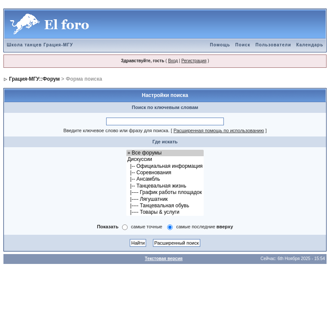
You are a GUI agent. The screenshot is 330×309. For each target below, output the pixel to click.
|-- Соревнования (164, 173)
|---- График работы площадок (164, 192)
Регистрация (193, 60)
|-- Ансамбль (164, 179)
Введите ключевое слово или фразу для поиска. (116, 130)
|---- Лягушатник (164, 199)
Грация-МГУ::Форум (34, 79)
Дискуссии (164, 159)
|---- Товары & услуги (164, 212)
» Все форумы (164, 153)
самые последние (204, 226)
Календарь (310, 44)
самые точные (146, 226)
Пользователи (273, 44)
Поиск (243, 44)
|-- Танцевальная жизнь (164, 186)
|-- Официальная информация (164, 166)
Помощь (220, 44)
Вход (173, 60)
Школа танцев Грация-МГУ (40, 44)
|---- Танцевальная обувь (164, 206)
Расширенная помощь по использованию (219, 130)
